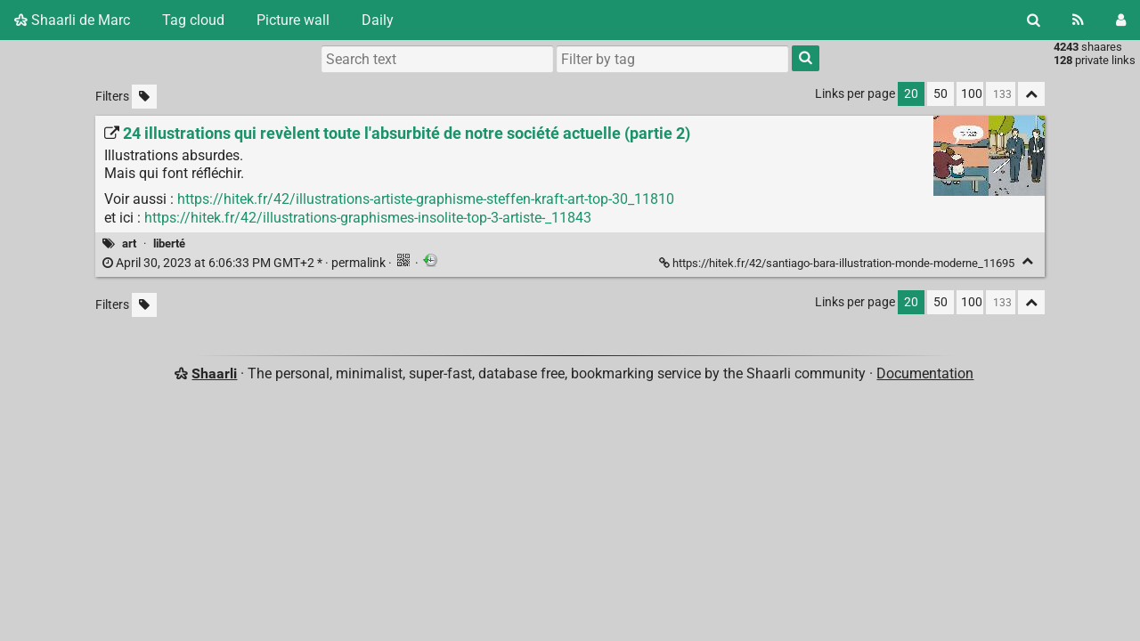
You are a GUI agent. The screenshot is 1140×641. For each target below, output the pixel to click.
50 (940, 93)
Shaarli (214, 373)
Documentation (924, 373)
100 (971, 93)
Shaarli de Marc (72, 20)
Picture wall (293, 20)
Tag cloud (193, 20)
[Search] (1033, 20)
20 (911, 93)
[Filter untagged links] (144, 97)
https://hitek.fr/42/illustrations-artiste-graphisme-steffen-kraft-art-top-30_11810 (425, 199)
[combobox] (672, 58)
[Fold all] (1031, 94)
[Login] (1121, 20)
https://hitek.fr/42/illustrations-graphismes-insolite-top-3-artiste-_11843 (367, 217)
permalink (245, 263)
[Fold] (1027, 261)
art (129, 243)
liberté (169, 243)
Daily (378, 20)
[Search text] (437, 58)
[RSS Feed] (1078, 20)
